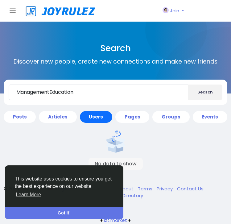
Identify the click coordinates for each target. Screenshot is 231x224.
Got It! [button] (64, 212)
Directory (132, 195)
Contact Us (190, 188)
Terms (146, 188)
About (127, 188)
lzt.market (115, 220)
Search (205, 92)
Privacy (165, 188)
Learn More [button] (28, 194)
